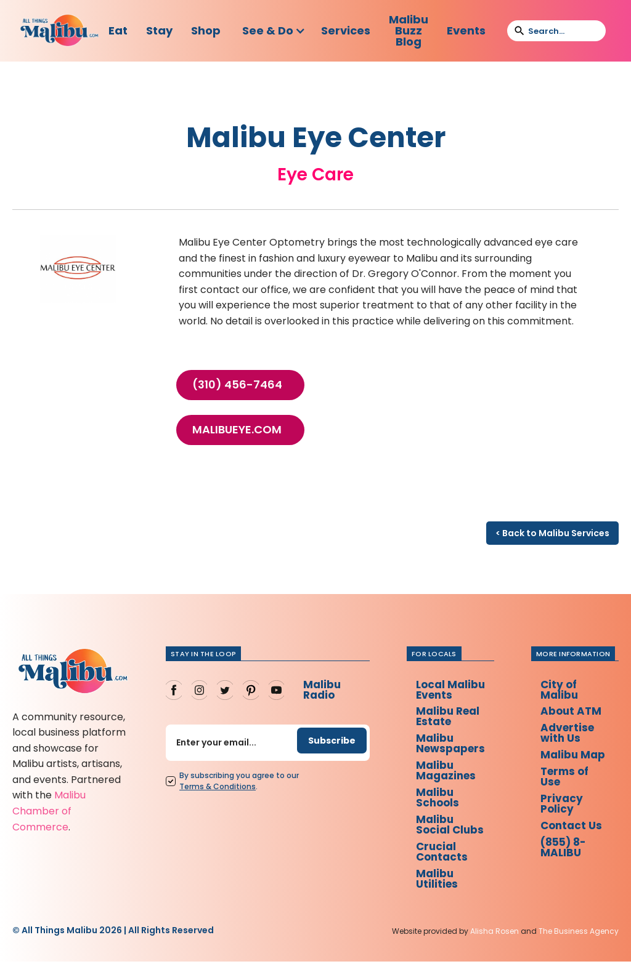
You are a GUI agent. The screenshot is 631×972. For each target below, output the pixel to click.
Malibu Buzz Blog (408, 30)
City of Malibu (563, 690)
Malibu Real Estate (448, 718)
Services (345, 30)
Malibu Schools (436, 803)
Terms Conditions (214, 788)
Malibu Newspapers (451, 747)
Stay (159, 30)
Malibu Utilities (436, 888)
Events (466, 30)
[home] (59, 31)
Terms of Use (569, 792)
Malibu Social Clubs (449, 832)
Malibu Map (563, 764)
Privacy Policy (565, 821)
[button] (274, 30)
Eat (118, 30)
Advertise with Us (571, 736)
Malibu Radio (318, 690)
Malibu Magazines (446, 775)
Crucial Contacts (441, 860)
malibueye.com (237, 430)
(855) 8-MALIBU (569, 866)
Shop (206, 30)
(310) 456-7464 (237, 385)
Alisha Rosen (494, 941)
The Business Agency (579, 941)
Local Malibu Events (450, 690)
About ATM (575, 713)
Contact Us (575, 843)
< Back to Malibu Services (552, 533)
